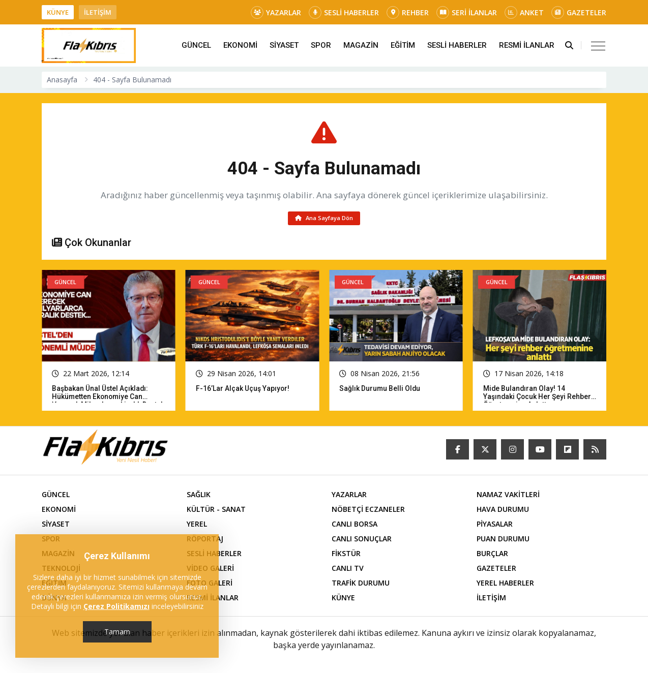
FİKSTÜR (346, 555)
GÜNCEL (196, 45)
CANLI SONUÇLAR (362, 540)
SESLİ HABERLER (344, 12)
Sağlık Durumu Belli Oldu (380, 390)
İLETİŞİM (97, 12)
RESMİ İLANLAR (526, 45)
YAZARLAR (276, 12)
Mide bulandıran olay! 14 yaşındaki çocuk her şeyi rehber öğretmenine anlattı (537, 398)
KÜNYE (58, 12)
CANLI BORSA (354, 525)
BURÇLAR (492, 555)
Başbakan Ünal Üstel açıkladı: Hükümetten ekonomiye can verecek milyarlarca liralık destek (108, 398)
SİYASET (284, 45)
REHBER (408, 12)
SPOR (321, 45)
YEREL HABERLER (505, 584)
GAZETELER (578, 12)
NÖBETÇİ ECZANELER (368, 510)
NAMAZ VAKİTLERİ (508, 496)
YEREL (197, 525)
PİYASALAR (495, 525)
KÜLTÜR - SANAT (216, 510)
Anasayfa (62, 79)
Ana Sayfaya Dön (324, 219)
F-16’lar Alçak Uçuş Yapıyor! (243, 390)
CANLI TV (348, 569)
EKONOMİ (240, 45)
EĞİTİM (403, 45)
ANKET (524, 12)
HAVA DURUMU (503, 510)
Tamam (117, 631)
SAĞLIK (199, 496)
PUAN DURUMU (503, 540)
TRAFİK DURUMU (361, 584)
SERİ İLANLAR (466, 12)
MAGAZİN (360, 45)
